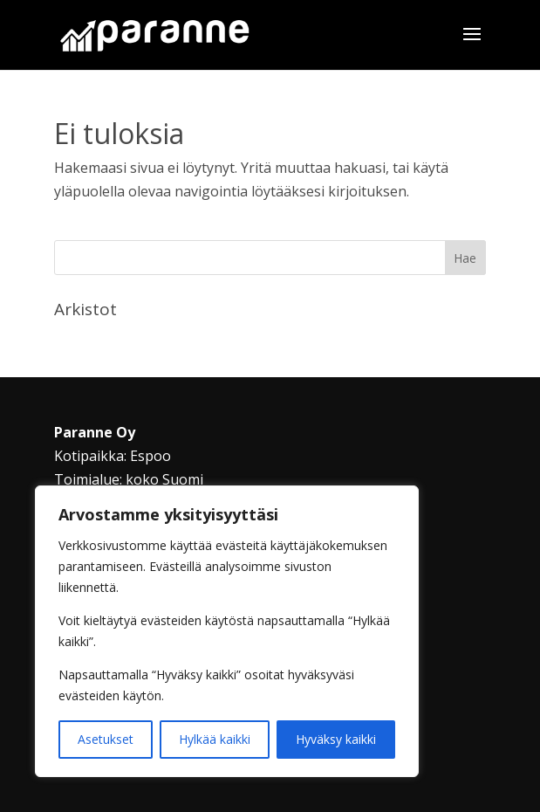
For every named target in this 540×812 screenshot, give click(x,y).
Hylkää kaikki (214, 739)
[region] (227, 631)
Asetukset (105, 739)
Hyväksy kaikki (336, 739)
